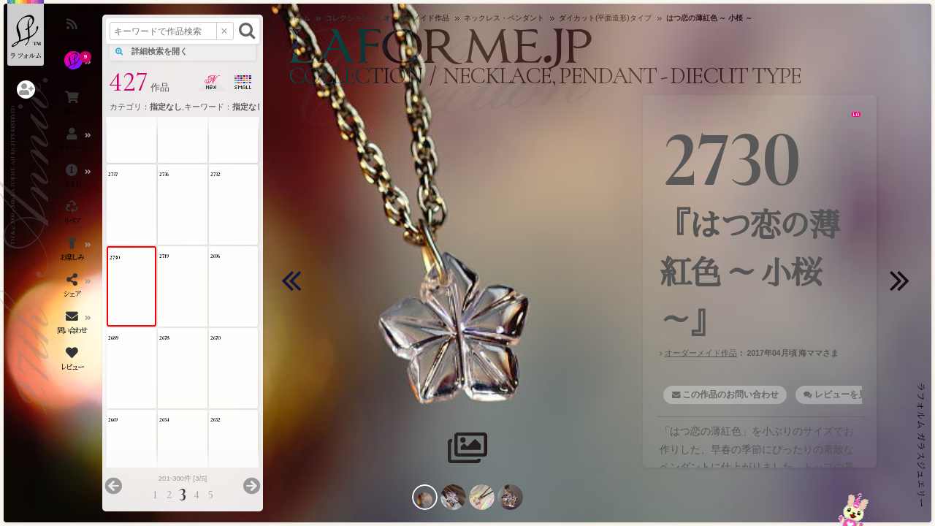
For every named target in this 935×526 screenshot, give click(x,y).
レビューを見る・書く (858, 394)
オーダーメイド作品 (701, 352)
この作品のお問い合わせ (730, 394)
